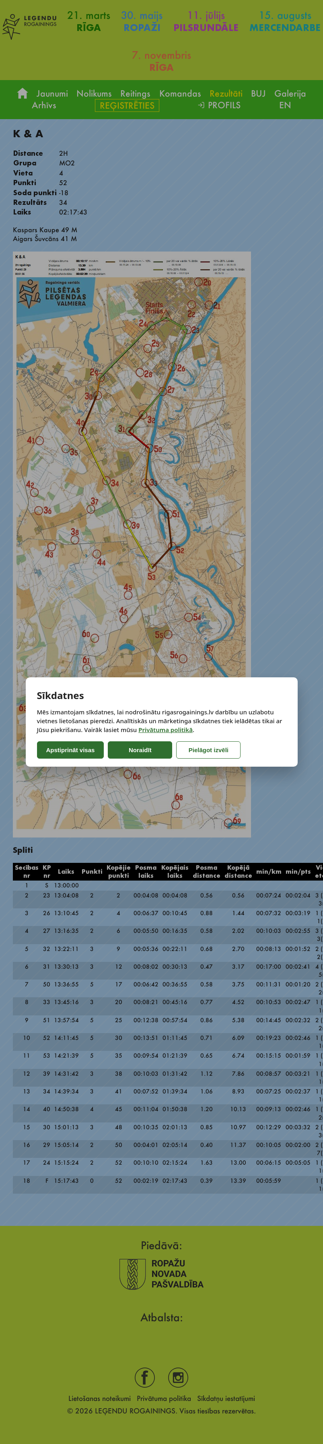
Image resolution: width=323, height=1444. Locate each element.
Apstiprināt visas (70, 750)
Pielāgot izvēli (208, 750)
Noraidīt (140, 750)
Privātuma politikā (165, 730)
